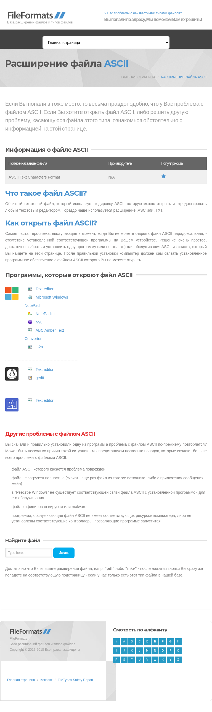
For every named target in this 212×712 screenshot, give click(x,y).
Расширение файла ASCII (183, 77)
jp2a (39, 347)
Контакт (46, 680)
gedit (40, 378)
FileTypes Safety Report (75, 680)
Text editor (45, 289)
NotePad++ (45, 314)
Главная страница (138, 77)
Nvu (39, 322)
